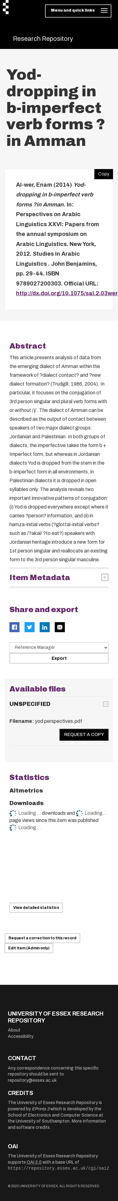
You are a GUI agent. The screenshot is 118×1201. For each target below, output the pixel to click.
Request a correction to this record (42, 938)
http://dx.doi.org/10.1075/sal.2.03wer (67, 293)
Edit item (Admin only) (28, 948)
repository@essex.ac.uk (32, 1080)
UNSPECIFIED (29, 704)
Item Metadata (39, 578)
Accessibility (20, 1036)
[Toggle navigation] (78, 11)
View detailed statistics (36, 907)
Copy (101, 172)
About (14, 1030)
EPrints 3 (40, 1109)
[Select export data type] (59, 647)
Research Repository (43, 38)
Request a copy (84, 734)
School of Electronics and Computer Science (53, 1115)
